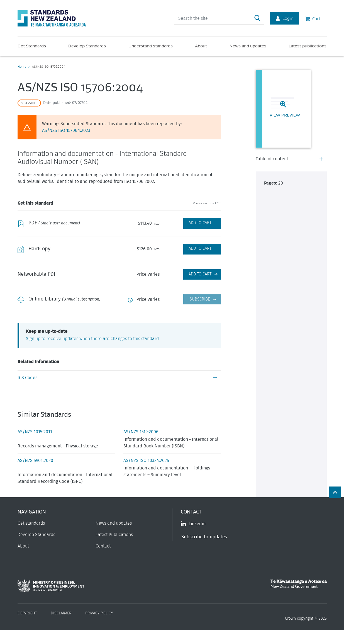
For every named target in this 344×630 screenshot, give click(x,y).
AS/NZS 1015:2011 (35, 432)
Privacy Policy (99, 613)
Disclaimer (61, 613)
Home (22, 66)
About (201, 46)
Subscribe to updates (204, 536)
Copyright (27, 613)
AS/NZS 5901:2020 (35, 460)
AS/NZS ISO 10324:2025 (146, 460)
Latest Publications (114, 534)
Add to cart (200, 274)
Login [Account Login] (284, 18)
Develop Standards (87, 46)
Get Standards (32, 46)
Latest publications (307, 46)
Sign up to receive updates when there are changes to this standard (92, 338)
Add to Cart (200, 223)
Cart (312, 18)
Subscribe (200, 299)
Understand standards (150, 46)
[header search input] (219, 18)
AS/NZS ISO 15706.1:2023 (66, 130)
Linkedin (193, 523)
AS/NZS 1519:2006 (140, 432)
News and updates (248, 46)
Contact (103, 546)
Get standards (31, 523)
